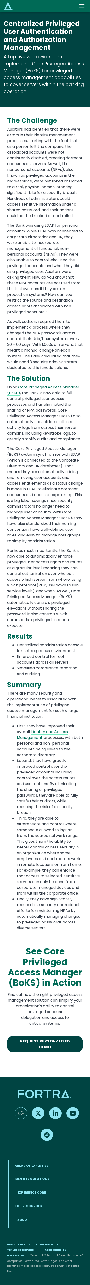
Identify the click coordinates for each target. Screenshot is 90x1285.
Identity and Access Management (42, 734)
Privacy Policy (19, 1244)
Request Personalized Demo (45, 1044)
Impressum (15, 1255)
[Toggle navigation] (82, 6)
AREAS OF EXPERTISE (31, 1165)
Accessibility (55, 1250)
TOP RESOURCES (28, 1206)
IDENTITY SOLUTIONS (32, 1179)
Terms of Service (20, 1250)
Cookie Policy (47, 1244)
